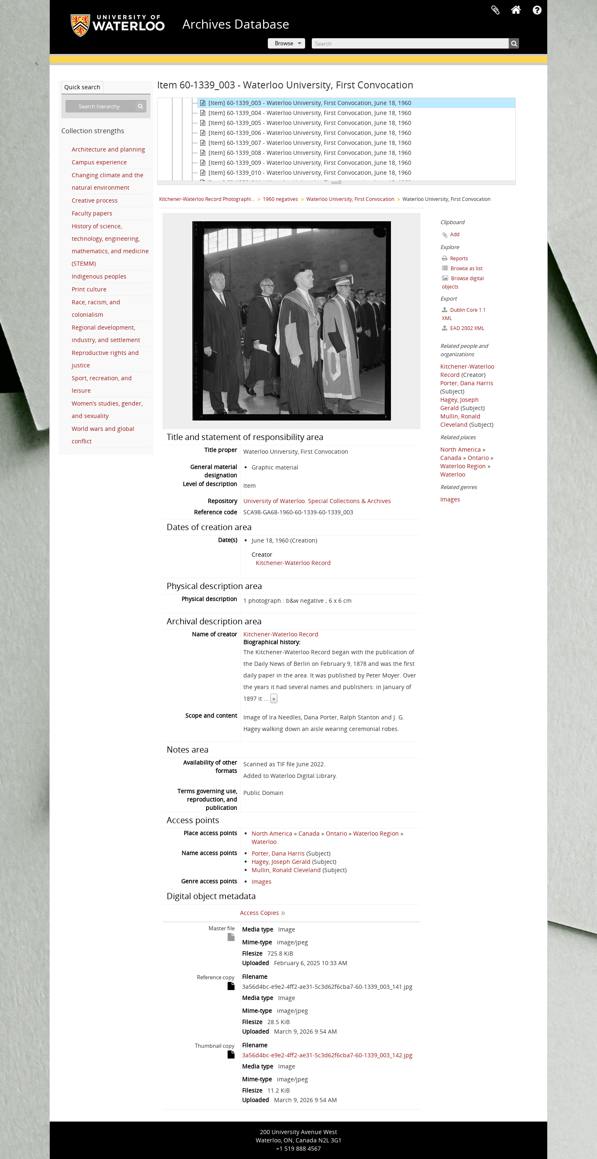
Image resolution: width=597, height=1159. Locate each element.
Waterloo (264, 842)
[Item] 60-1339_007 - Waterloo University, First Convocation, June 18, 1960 (304, 143)
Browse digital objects (463, 282)
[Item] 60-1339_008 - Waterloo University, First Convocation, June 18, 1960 (304, 153)
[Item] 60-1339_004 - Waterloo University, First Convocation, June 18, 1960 (304, 113)
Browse (284, 43)
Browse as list (462, 268)
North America (272, 833)
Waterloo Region (376, 833)
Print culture (89, 289)
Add (454, 234)
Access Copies (259, 913)
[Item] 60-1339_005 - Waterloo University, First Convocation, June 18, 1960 (304, 123)
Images (262, 881)
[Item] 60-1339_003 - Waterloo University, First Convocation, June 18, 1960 (304, 103)
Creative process (95, 200)
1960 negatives (280, 199)
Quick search (82, 87)
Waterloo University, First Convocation (350, 199)
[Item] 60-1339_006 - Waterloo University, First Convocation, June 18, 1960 (304, 133)
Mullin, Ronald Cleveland (286, 870)
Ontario (336, 833)
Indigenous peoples (99, 276)
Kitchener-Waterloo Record (293, 563)
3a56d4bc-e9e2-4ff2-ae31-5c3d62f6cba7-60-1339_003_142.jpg (327, 1055)
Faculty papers (92, 213)
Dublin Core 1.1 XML (464, 314)
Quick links (537, 10)
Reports (455, 258)
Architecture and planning (108, 149)
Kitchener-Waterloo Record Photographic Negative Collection (208, 199)
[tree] (336, 139)
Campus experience (99, 162)
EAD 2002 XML (463, 328)
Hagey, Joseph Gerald (281, 862)
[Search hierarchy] (106, 106)
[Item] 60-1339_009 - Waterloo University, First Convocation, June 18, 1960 (304, 163)
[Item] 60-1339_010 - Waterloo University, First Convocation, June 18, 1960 (304, 173)
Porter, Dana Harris (278, 853)
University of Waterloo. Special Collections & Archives (317, 501)
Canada (309, 833)
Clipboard (495, 10)
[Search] (415, 43)
